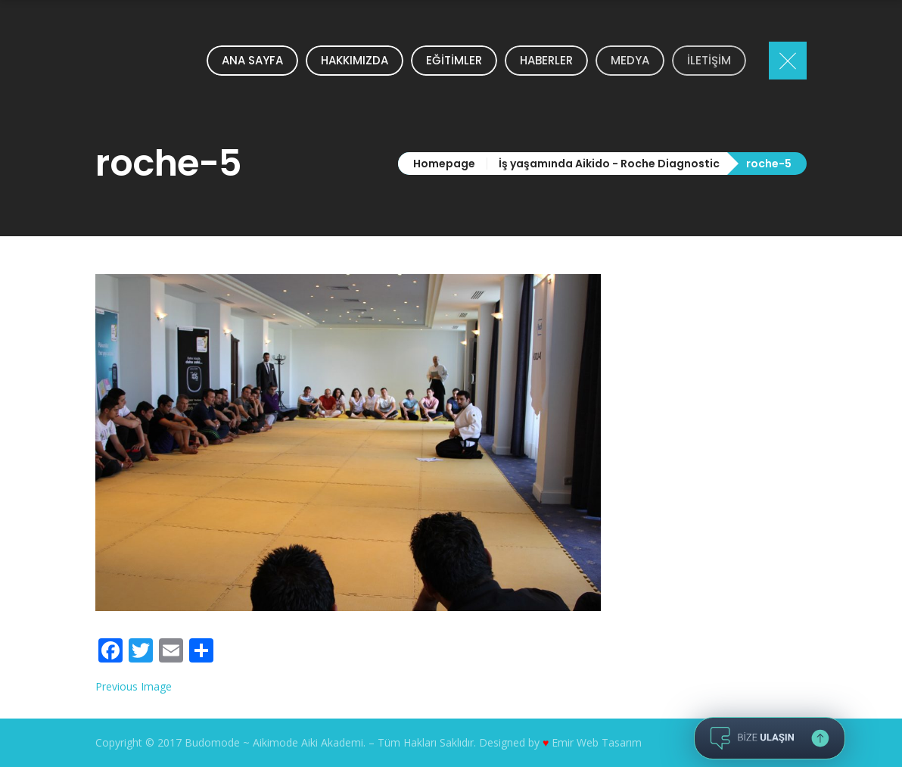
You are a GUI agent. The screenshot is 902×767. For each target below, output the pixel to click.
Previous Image (133, 686)
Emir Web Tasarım (597, 742)
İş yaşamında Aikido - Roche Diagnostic (609, 163)
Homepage (444, 163)
